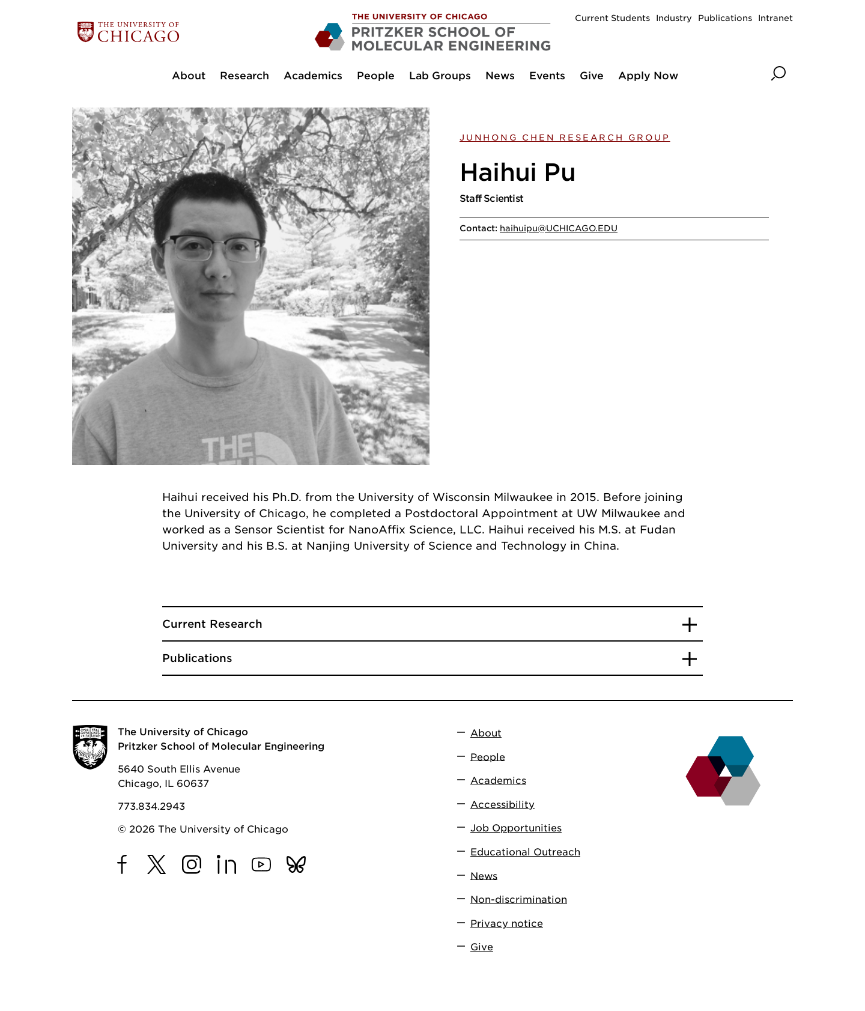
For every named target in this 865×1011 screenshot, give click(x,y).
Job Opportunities (516, 828)
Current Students (612, 18)
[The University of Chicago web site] (190, 32)
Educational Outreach (525, 852)
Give (481, 947)
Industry (674, 18)
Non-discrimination (518, 899)
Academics (498, 780)
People (487, 756)
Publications (725, 18)
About (486, 733)
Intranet (775, 18)
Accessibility (502, 804)
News (483, 875)
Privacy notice (506, 923)
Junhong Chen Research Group (565, 137)
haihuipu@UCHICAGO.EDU (559, 228)
